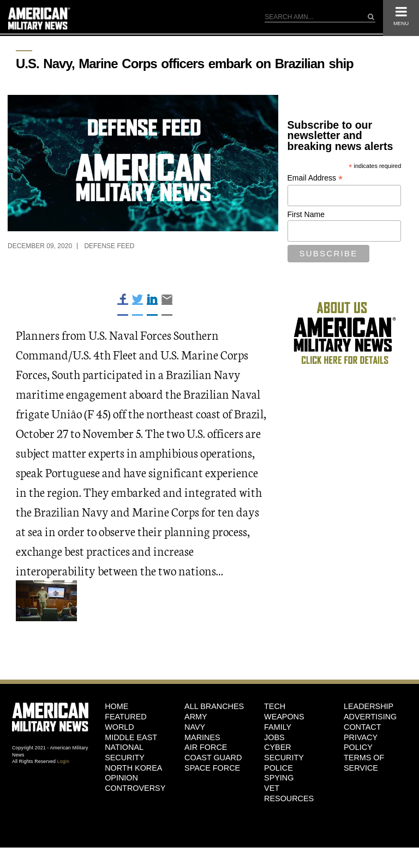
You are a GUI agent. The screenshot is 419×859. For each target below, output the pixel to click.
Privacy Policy (361, 742)
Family (277, 727)
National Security (125, 752)
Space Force (212, 768)
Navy (194, 727)
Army (195, 716)
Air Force (205, 747)
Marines (202, 737)
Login (63, 761)
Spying (279, 777)
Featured (126, 716)
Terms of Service (364, 762)
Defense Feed (109, 246)
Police (278, 768)
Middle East (131, 737)
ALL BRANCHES (214, 706)
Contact (362, 727)
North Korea (133, 768)
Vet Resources (289, 793)
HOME (116, 706)
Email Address (315, 178)
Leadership (368, 706)
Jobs (274, 737)
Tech (274, 706)
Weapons (284, 716)
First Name (306, 214)
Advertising (370, 716)
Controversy (135, 788)
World (119, 727)
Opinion (121, 777)
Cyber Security (284, 752)
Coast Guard (213, 757)
